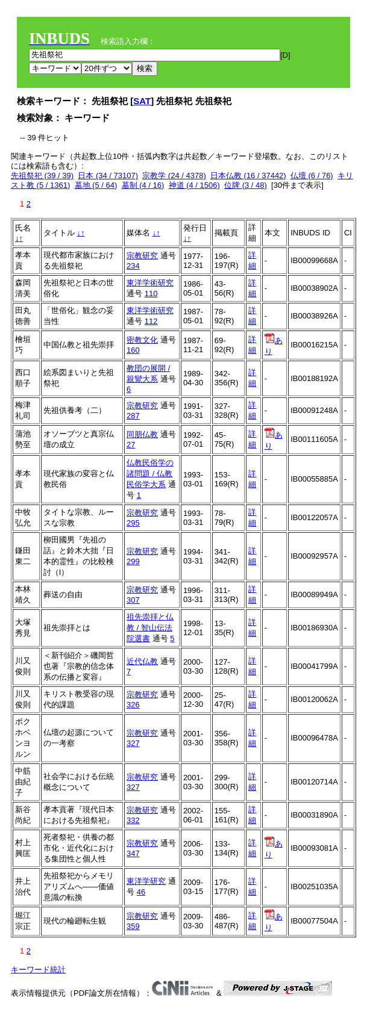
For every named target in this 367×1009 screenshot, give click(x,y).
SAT (142, 101)
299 (133, 561)
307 (133, 599)
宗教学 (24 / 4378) (174, 175)
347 (133, 853)
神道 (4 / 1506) (194, 185)
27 (131, 444)
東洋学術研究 (150, 282)
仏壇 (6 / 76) (311, 175)
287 (133, 415)
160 (133, 350)
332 (133, 820)
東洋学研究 (146, 881)
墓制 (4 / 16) (143, 185)
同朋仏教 (142, 434)
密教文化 (142, 339)
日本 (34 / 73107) (108, 175)
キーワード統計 (38, 969)
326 (133, 704)
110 (151, 293)
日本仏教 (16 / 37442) (248, 175)
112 (151, 321)
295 (133, 522)
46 (141, 891)
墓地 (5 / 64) (96, 185)
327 (133, 743)
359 (133, 926)
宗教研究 (142, 255)
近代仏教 (142, 661)
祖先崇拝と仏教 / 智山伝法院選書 (150, 627)
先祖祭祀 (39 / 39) (42, 175)
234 (133, 265)
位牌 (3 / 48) (245, 185)
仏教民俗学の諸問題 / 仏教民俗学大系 (150, 473)
